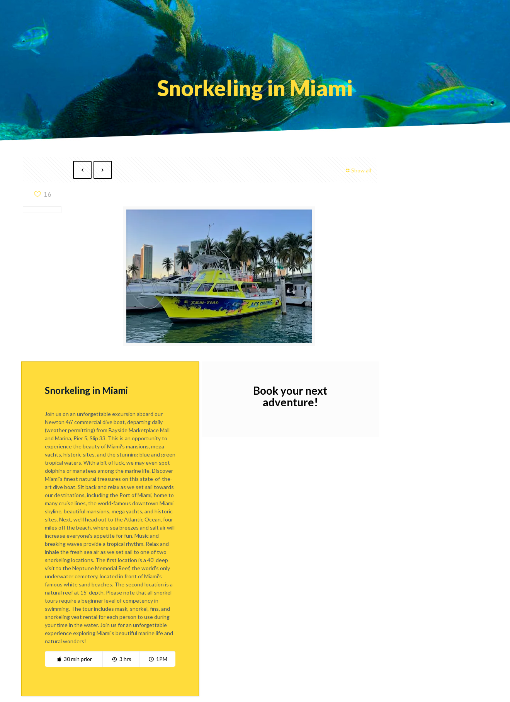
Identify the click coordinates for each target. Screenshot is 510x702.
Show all (357, 170)
